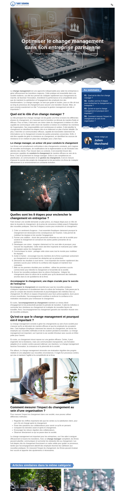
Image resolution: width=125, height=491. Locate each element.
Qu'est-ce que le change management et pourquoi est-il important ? (96, 111)
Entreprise (40, 54)
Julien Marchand (101, 142)
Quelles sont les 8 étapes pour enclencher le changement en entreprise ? (98, 103)
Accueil (30, 54)
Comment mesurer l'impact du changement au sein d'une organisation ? (98, 118)
